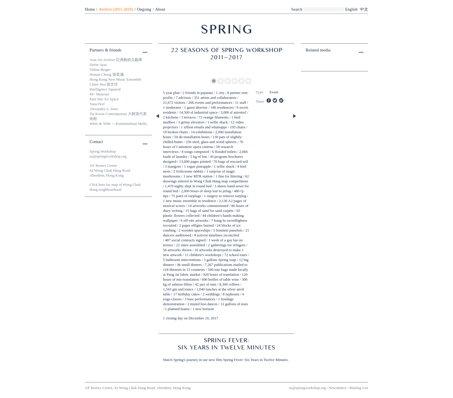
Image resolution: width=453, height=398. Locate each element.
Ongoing (144, 9)
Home (90, 9)
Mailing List (358, 388)
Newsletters (337, 388)
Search (296, 9)
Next (295, 116)
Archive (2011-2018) (116, 9)
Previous (158, 116)
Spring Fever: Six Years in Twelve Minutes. (256, 360)
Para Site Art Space (104, 99)
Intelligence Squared (105, 89)
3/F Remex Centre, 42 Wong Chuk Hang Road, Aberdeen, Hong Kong (138, 388)
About (160, 9)
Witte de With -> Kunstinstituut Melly (118, 123)
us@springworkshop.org (108, 156)
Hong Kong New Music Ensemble (115, 79)
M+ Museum (99, 94)
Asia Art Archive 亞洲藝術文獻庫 (116, 60)
